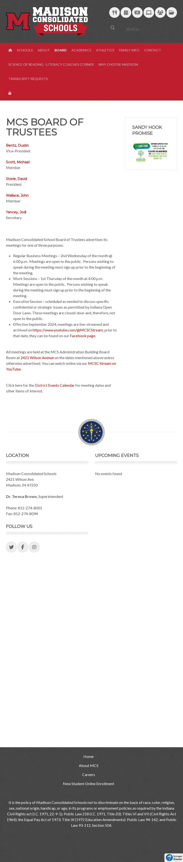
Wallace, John (17, 195)
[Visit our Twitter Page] (11, 547)
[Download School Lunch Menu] (114, 12)
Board (61, 50)
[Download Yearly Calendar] (126, 12)
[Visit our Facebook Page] (22, 547)
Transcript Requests (28, 79)
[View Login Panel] (10, 93)
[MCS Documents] (171, 12)
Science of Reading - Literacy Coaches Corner (51, 64)
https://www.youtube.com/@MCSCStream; (68, 330)
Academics (81, 50)
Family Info (129, 50)
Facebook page (82, 335)
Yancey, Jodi (16, 212)
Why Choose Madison (118, 64)
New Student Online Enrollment (88, 783)
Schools (25, 50)
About (44, 50)
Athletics (105, 50)
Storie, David (16, 179)
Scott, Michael (18, 162)
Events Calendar (61, 385)
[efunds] (137, 12)
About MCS (88, 765)
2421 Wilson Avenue (37, 357)
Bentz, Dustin (17, 145)
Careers (88, 774)
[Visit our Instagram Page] (34, 547)
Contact (152, 50)
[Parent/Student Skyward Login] (160, 12)
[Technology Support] (148, 12)
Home (88, 756)
